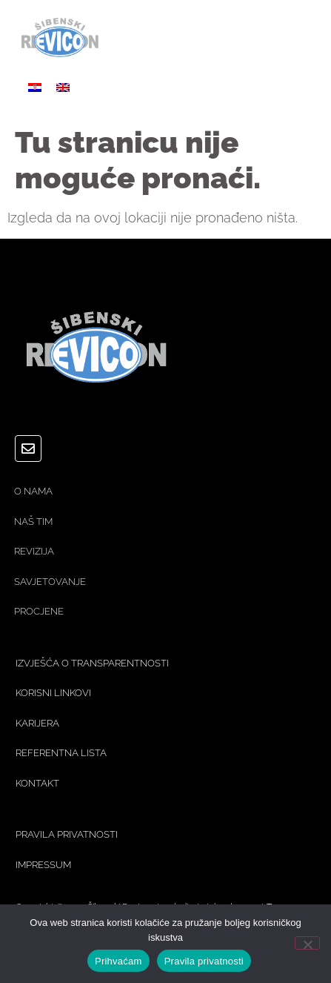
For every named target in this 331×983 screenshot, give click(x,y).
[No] (307, 943)
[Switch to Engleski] (63, 86)
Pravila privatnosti (204, 961)
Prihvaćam (118, 961)
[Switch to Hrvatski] (35, 86)
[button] (299, 41)
